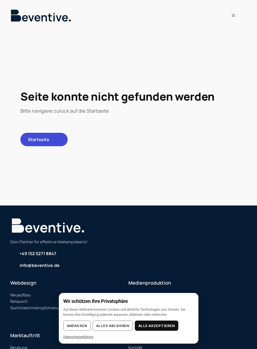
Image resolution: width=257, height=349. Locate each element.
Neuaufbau (20, 295)
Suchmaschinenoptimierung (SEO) (42, 308)
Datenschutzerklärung (78, 337)
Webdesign (23, 283)
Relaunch (19, 301)
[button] (230, 15)
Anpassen (77, 326)
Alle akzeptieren (156, 326)
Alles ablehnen (112, 326)
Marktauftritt (25, 335)
